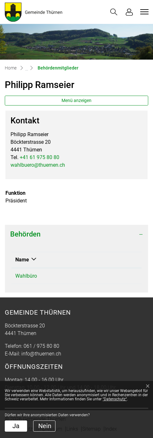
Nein (44, 426)
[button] (113, 12)
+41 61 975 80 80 (39, 157)
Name (22, 260)
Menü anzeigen (76, 100)
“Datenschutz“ (115, 399)
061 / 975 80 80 (41, 346)
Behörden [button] (25, 234)
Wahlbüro (26, 276)
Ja (15, 426)
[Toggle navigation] (143, 12)
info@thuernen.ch (41, 354)
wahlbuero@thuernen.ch (38, 165)
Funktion (86, 260)
